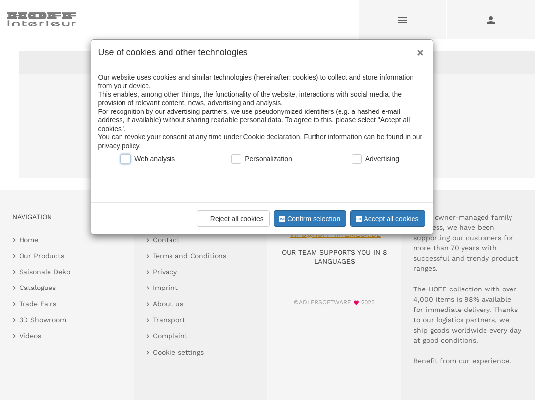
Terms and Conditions (189, 256)
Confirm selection (308, 218)
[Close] (418, 49)
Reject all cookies (232, 218)
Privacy (165, 272)
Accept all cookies (386, 218)
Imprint (165, 287)
